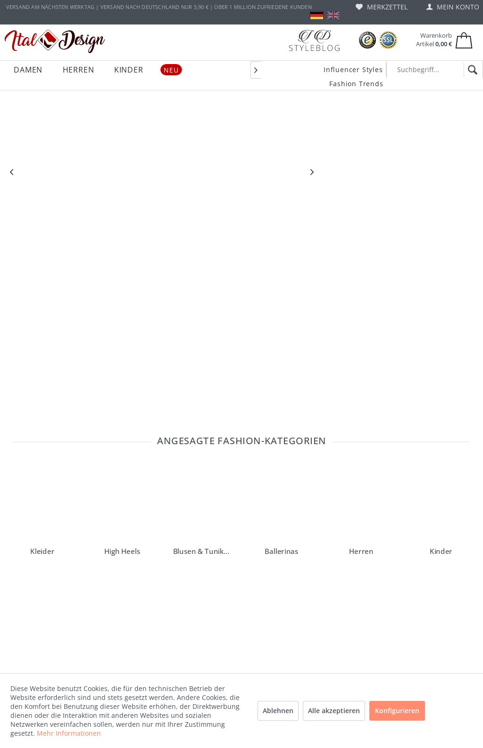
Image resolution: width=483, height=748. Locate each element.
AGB (108, 694)
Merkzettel (382, 6)
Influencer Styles (353, 69)
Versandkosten (218, 737)
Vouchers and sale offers (136, 558)
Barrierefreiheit (123, 543)
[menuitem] (382, 6)
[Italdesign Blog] (318, 547)
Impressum (118, 709)
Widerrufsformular (128, 663)
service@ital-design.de (60, 573)
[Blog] (314, 40)
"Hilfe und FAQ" (36, 557)
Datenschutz (120, 679)
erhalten (195, 488)
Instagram (217, 543)
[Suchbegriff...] (434, 69)
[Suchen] (471, 70)
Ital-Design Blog (225, 573)
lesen (76, 540)
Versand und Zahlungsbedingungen (133, 607)
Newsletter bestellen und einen (62, 488)
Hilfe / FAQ (117, 573)
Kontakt (113, 588)
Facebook (217, 558)
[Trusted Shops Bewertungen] (367, 40)
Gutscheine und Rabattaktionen (124, 630)
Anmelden (346, 488)
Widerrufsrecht (123, 648)
